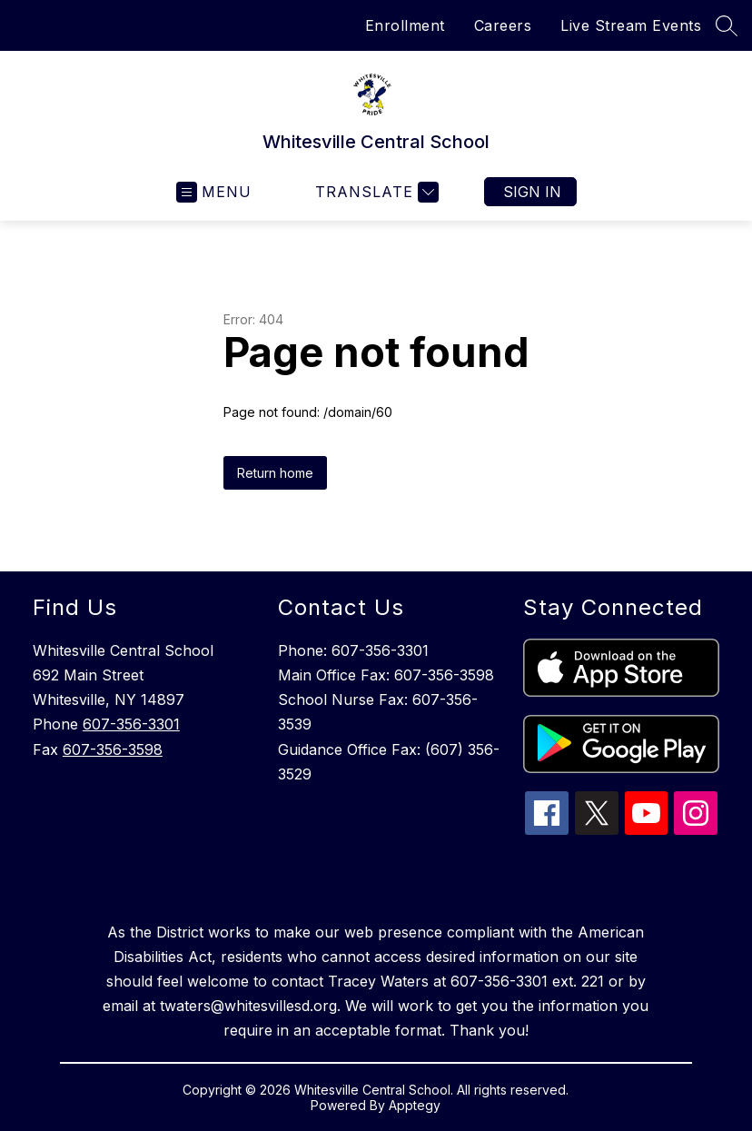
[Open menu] (214, 192)
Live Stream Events (630, 25)
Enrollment (405, 25)
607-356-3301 (131, 724)
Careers (503, 25)
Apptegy (414, 1105)
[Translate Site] (375, 192)
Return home (275, 473)
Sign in (532, 192)
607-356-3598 (113, 749)
